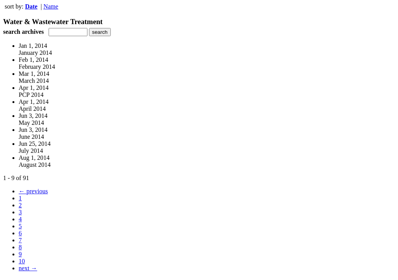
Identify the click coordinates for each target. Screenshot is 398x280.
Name (51, 6)
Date (31, 6)
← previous (33, 191)
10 (22, 261)
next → (28, 268)
